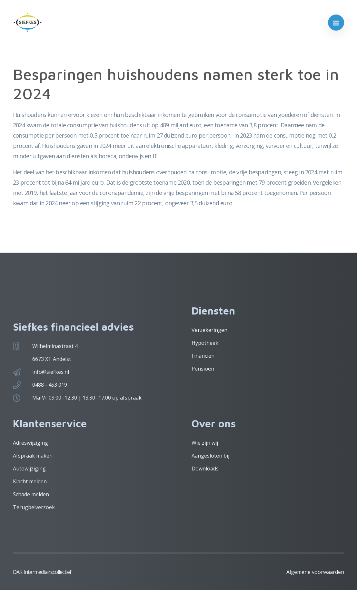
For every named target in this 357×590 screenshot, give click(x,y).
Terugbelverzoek (34, 507)
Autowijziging (29, 468)
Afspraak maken (33, 455)
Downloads (205, 468)
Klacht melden (30, 481)
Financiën (203, 355)
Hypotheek (205, 342)
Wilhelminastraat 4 (55, 346)
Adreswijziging (30, 442)
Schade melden (31, 494)
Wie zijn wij (205, 442)
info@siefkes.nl (50, 371)
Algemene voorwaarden (315, 571)
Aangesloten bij (210, 455)
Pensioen (203, 368)
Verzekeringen (209, 330)
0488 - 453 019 (49, 384)
